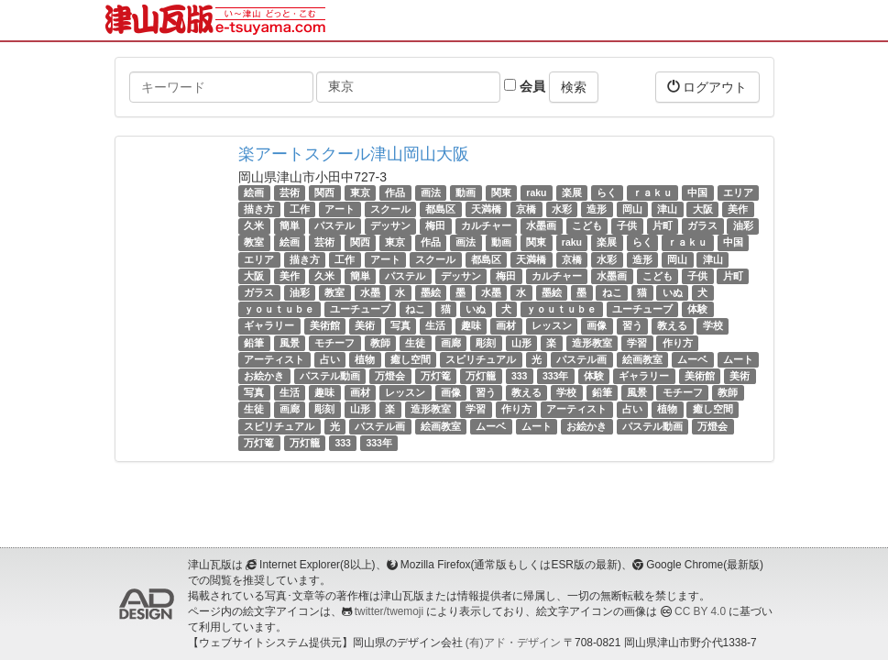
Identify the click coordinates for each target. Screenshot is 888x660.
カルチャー (486, 225)
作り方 (678, 342)
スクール (390, 209)
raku (536, 192)
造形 (597, 209)
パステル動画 (330, 375)
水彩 (562, 209)
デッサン (390, 225)
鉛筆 (254, 342)
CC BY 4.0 (700, 611)
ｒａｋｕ (652, 192)
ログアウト (707, 86)
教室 (254, 242)
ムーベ (692, 359)
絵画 (254, 192)
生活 (435, 325)
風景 (290, 342)
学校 (713, 325)
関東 (501, 192)
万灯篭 (436, 375)
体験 (697, 308)
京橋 (526, 209)
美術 (365, 325)
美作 (738, 209)
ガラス (702, 225)
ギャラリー (269, 325)
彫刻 (486, 342)
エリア (738, 192)
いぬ (673, 292)
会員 (524, 86)
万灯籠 (481, 375)
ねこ (612, 292)
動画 (465, 192)
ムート (738, 359)
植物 (365, 359)
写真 (400, 325)
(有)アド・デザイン (513, 642)
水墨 (370, 292)
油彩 (743, 225)
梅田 (435, 225)
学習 (637, 342)
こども (587, 225)
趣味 (471, 325)
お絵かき (264, 375)
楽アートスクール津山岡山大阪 (353, 154)
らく (607, 192)
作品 (395, 192)
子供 (627, 225)
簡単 (290, 225)
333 (519, 375)
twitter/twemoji (389, 611)
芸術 (290, 192)
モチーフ (334, 342)
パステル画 (581, 359)
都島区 (440, 209)
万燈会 (390, 375)
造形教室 (592, 342)
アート (339, 209)
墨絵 (431, 292)
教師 (380, 342)
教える (672, 325)
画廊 (451, 342)
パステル (334, 225)
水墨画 (541, 225)
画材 (506, 325)
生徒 (415, 342)
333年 (556, 375)
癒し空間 (410, 359)
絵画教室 (642, 359)
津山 (667, 209)
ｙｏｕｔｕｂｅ (279, 308)
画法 (431, 192)
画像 (597, 325)
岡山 (632, 209)
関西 (324, 192)
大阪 (703, 209)
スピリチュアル (480, 359)
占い (330, 359)
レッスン (552, 325)
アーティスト (274, 359)
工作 (300, 209)
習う (632, 325)
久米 (254, 225)
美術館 (325, 325)
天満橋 (486, 209)
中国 (697, 192)
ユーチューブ (360, 308)
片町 (662, 225)
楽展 (572, 192)
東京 (360, 192)
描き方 (259, 209)
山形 (521, 342)
